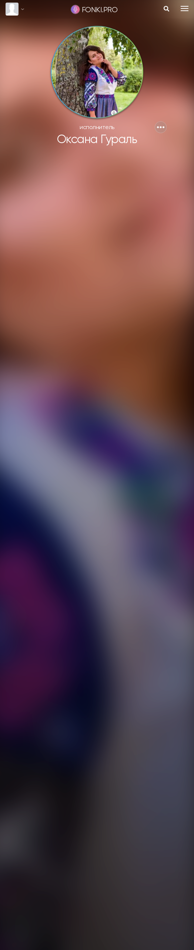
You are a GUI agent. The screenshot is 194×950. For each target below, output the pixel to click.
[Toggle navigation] (184, 8)
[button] (160, 127)
